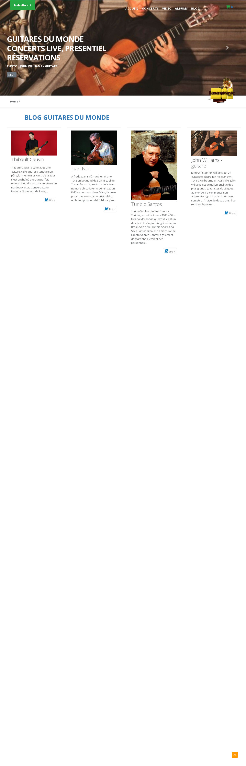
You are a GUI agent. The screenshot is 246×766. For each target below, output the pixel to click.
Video (167, 8)
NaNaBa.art (22, 5)
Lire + (50, 200)
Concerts (150, 8)
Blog (195, 8)
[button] (18, 48)
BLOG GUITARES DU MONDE (66, 117)
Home (14, 101)
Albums (181, 8)
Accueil (132, 8)
